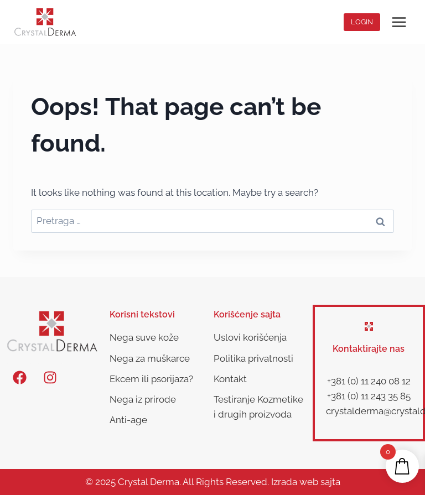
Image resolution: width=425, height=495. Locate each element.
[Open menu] (399, 22)
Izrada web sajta (305, 481)
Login (362, 22)
